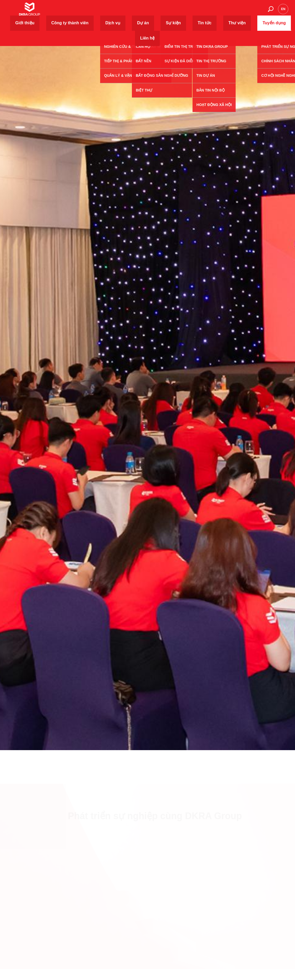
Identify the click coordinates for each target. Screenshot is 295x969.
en (283, 11)
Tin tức (194, 11)
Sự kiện (176, 11)
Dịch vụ (142, 11)
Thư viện (212, 11)
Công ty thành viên (116, 11)
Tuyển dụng (235, 11)
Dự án (159, 11)
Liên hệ (255, 11)
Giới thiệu (89, 11)
